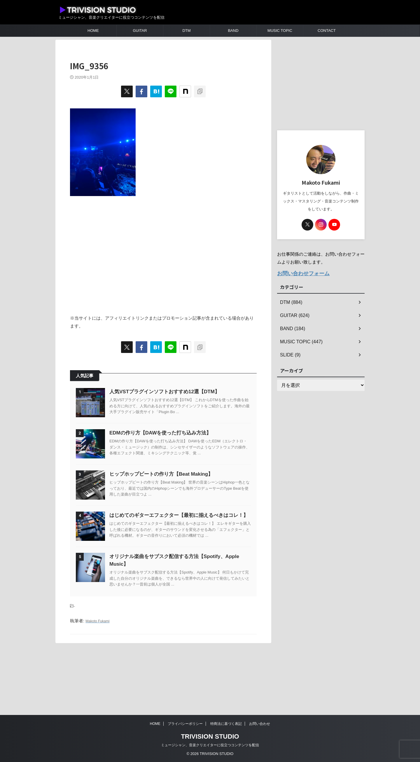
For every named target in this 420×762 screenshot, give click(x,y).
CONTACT (327, 30)
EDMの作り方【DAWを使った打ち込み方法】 (175, 447)
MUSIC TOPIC (279, 30)
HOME (93, 30)
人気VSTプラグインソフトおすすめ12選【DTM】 (179, 391)
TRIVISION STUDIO (210, 736)
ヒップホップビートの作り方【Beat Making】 (176, 503)
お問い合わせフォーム (299, 272)
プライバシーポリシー (185, 724)
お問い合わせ (259, 724)
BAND (233, 30)
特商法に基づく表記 (226, 724)
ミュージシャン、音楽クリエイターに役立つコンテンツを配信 (210, 745)
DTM (186, 30)
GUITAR (140, 30)
